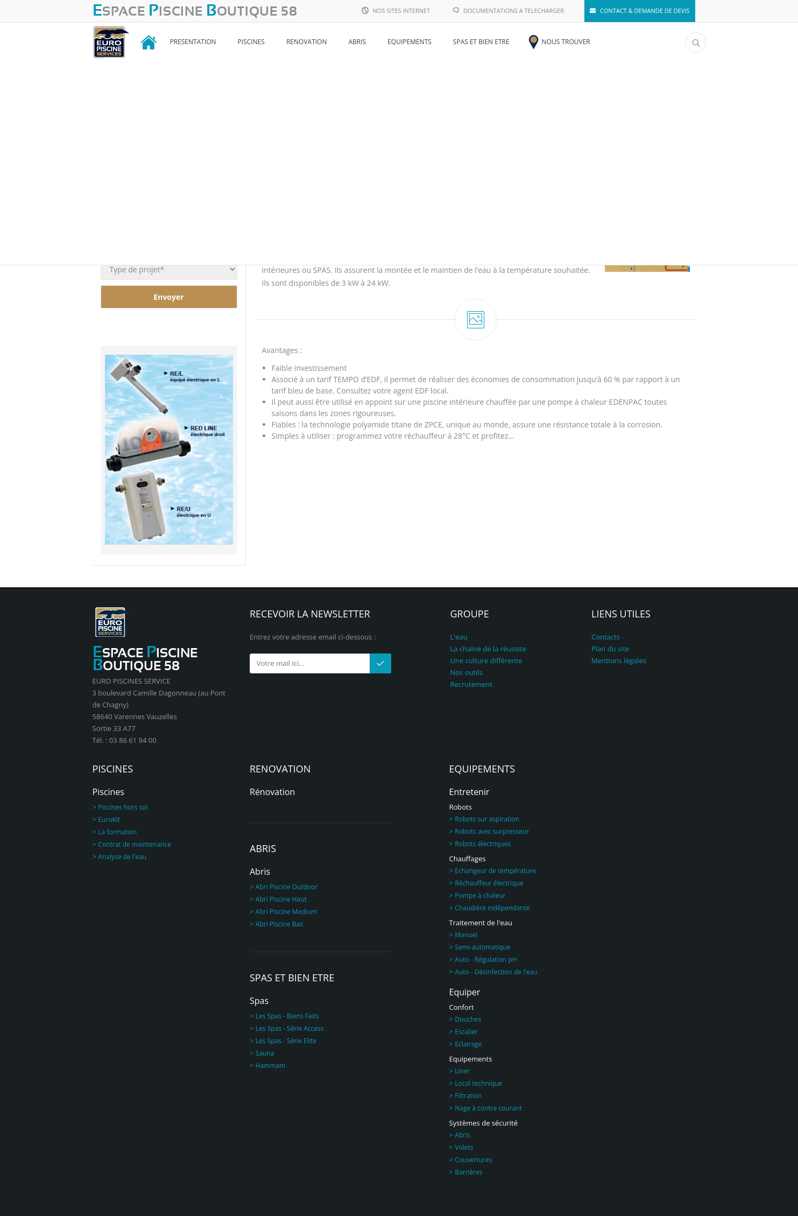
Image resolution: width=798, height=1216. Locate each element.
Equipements (470, 1059)
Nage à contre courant (488, 1108)
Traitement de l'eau (481, 922)
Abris (260, 871)
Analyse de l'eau (122, 856)
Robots (460, 807)
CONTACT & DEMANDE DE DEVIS (639, 10)
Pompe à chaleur (480, 895)
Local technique (478, 1083)
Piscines (108, 792)
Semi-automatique (482, 947)
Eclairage (468, 1044)
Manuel (466, 934)
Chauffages (467, 858)
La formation (117, 832)
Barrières (468, 1172)
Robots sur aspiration (487, 819)
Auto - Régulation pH (486, 959)
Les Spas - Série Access (290, 1028)
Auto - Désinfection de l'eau (496, 971)
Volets (464, 1147)
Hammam (271, 1065)
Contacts (605, 637)
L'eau (459, 637)
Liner (462, 1071)
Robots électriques (483, 843)
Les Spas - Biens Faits (287, 1016)
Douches (468, 1019)
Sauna (265, 1053)
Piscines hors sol (122, 807)
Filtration (468, 1095)
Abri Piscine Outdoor (287, 886)
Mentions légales (618, 660)
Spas (259, 1001)
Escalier (466, 1031)
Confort (461, 1007)
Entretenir (469, 792)
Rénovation (272, 792)
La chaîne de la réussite (488, 648)
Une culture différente (486, 660)
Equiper (465, 992)
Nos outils (466, 672)
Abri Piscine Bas (279, 924)
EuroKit (109, 819)
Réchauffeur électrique (489, 883)
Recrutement (471, 684)
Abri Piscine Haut (281, 899)
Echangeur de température (495, 870)
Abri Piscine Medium (286, 911)
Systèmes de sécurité (483, 1123)
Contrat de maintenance (134, 844)
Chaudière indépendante (492, 907)
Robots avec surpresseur (492, 831)
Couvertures (473, 1159)
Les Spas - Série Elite (286, 1040)
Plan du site (610, 648)
